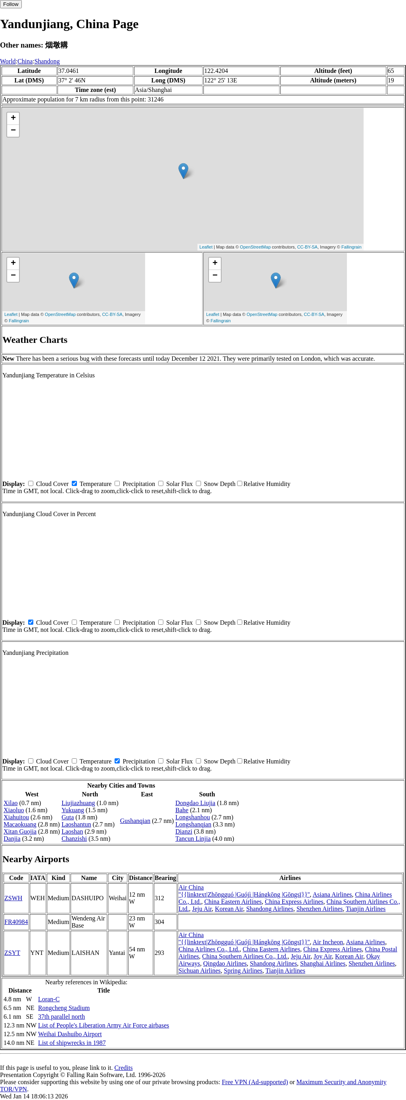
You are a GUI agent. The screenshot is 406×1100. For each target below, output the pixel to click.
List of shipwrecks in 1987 (72, 1042)
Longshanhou (192, 817)
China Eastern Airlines (233, 901)
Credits (123, 1067)
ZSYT (12, 952)
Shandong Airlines (269, 908)
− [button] (13, 131)
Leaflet (206, 247)
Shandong (47, 61)
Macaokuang (20, 824)
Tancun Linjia (193, 838)
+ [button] (13, 118)
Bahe (181, 810)
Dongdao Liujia (195, 803)
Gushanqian (135, 820)
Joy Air (323, 956)
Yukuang (72, 810)
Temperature (96, 483)
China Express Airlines (294, 901)
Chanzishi (74, 838)
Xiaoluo (14, 810)
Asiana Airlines (332, 894)
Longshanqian (193, 824)
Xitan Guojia (20, 831)
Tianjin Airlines (365, 908)
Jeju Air (202, 908)
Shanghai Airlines (322, 963)
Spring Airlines (243, 970)
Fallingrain (351, 247)
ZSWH (13, 898)
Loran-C (48, 999)
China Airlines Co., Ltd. (208, 949)
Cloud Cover (52, 483)
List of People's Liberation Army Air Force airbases (103, 1025)
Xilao (11, 803)
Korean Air (229, 908)
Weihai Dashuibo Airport (70, 1034)
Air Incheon (327, 942)
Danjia (12, 838)
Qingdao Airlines (225, 963)
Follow (11, 4)
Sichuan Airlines (199, 970)
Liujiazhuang (78, 803)
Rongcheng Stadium (64, 1007)
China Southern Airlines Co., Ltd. (245, 956)
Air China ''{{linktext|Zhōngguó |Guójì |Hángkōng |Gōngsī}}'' (244, 891)
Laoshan (72, 831)
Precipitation (139, 483)
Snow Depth (220, 483)
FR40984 (16, 921)
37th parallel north (61, 1016)
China (25, 61)
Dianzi (183, 831)
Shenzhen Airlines (320, 908)
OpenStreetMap (255, 247)
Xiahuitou (16, 817)
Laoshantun (76, 824)
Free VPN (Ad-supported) (255, 1082)
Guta (67, 817)
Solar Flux (179, 483)
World (8, 61)
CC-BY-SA (307, 247)
